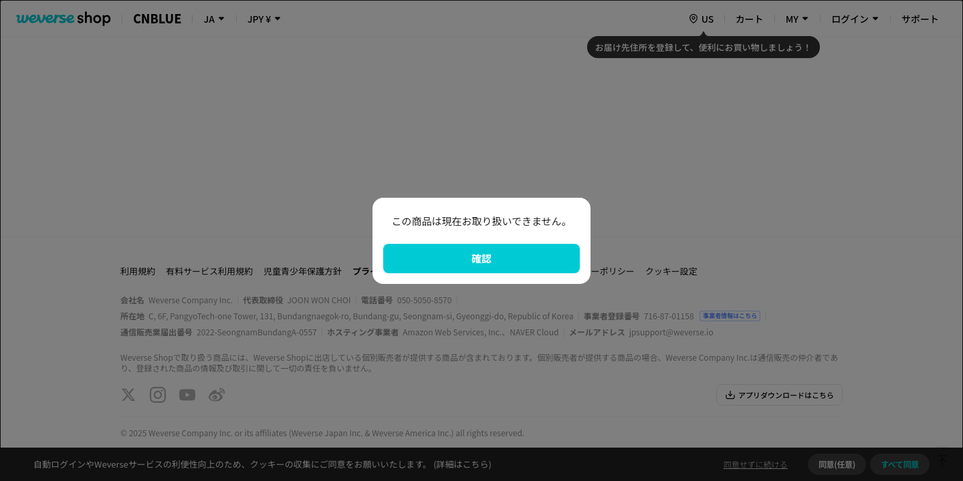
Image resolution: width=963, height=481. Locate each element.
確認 (481, 258)
